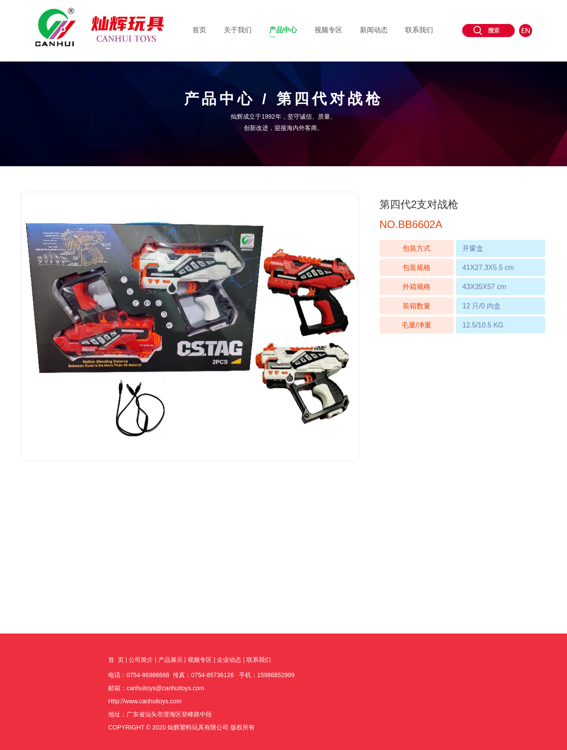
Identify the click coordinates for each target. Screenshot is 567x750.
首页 (199, 30)
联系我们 (419, 30)
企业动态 (229, 659)
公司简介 (141, 659)
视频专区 (328, 30)
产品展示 (170, 659)
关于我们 (238, 30)
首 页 (116, 659)
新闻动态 (374, 30)
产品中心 (283, 30)
